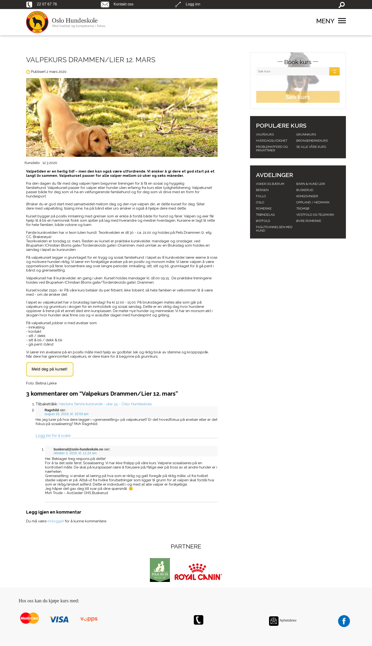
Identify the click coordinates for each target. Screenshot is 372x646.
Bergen (262, 190)
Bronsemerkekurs (312, 140)
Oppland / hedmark (313, 202)
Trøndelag (265, 214)
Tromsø (302, 208)
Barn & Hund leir (310, 184)
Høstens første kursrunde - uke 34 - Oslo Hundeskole (105, 404)
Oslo (260, 202)
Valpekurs (265, 134)
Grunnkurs (306, 134)
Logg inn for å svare (53, 435)
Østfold (263, 221)
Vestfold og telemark (315, 214)
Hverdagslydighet (271, 140)
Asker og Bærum (270, 184)
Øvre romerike (308, 221)
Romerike (264, 208)
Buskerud (304, 190)
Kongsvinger (307, 196)
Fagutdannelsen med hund (274, 228)
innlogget (55, 521)
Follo (261, 196)
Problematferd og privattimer (272, 148)
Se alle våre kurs (311, 147)
